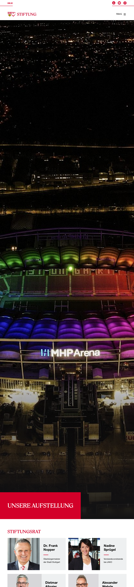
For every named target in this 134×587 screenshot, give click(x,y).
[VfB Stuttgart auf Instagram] (125, 3)
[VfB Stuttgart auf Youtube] (119, 3)
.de (10, 3)
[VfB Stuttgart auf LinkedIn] (113, 2)
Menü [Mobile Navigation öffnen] (121, 14)
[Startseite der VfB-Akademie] (21, 14)
